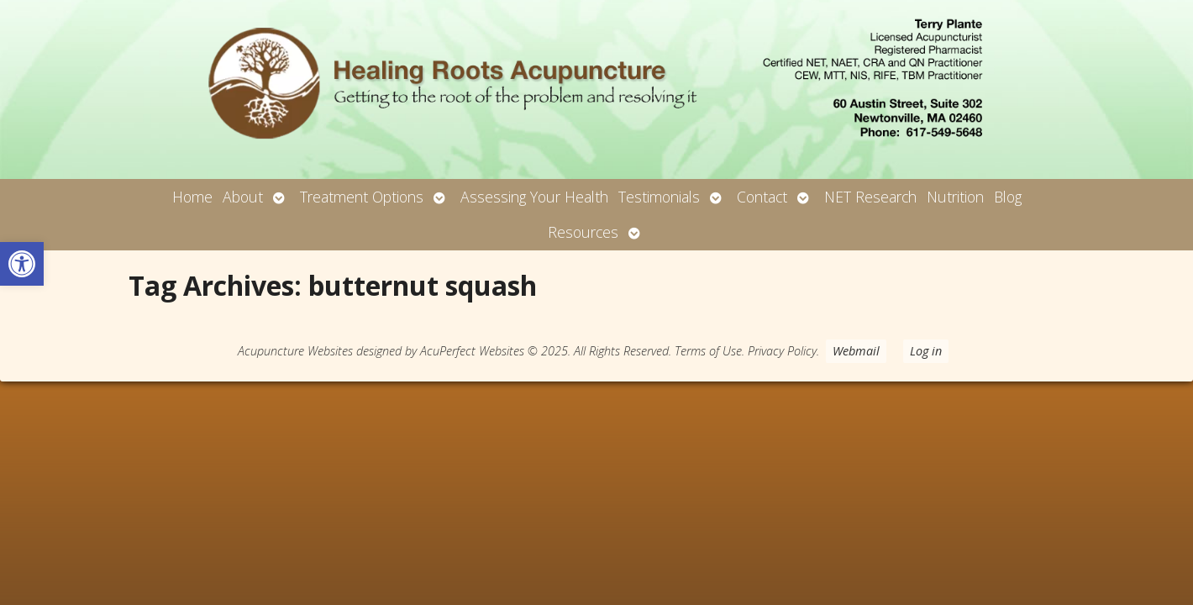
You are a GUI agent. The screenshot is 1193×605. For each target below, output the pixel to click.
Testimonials (659, 197)
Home (192, 197)
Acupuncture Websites (295, 351)
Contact (762, 197)
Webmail (856, 351)
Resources (583, 232)
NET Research (870, 197)
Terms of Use (708, 351)
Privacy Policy (782, 351)
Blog (1008, 197)
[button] (22, 264)
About (243, 197)
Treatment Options (361, 197)
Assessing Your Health (534, 197)
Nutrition (955, 197)
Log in (926, 351)
